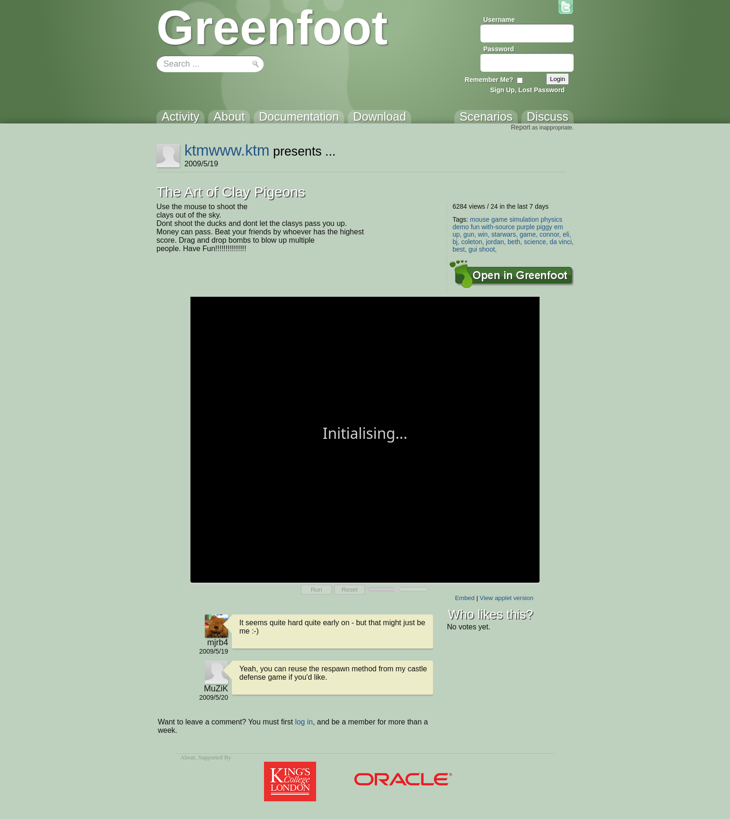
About (187, 757)
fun (475, 227)
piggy (544, 227)
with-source (498, 227)
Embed (464, 597)
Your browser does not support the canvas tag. (365, 438)
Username (499, 19)
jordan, (496, 242)
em (558, 227)
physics (551, 219)
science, (536, 242)
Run (316, 589)
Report (520, 127)
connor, (550, 234)
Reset (349, 589)
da (553, 242)
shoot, (488, 249)
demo (461, 227)
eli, (567, 234)
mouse (479, 219)
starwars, (504, 234)
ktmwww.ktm (227, 150)
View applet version (506, 597)
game (499, 219)
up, (457, 234)
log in (304, 722)
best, (459, 249)
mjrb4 (217, 642)
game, (529, 234)
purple (526, 227)
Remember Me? (489, 79)
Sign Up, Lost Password (527, 90)
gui (472, 249)
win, (484, 234)
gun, (469, 234)
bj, (456, 242)
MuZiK (216, 688)
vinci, (566, 242)
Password (498, 49)
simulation (524, 219)
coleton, (472, 242)
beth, (514, 242)
